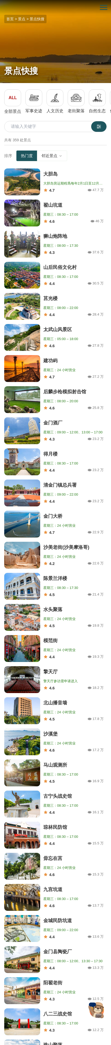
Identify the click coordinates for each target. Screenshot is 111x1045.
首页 (10, 19)
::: (1, 3)
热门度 (27, 155)
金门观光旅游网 (55, 7)
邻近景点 (52, 155)
